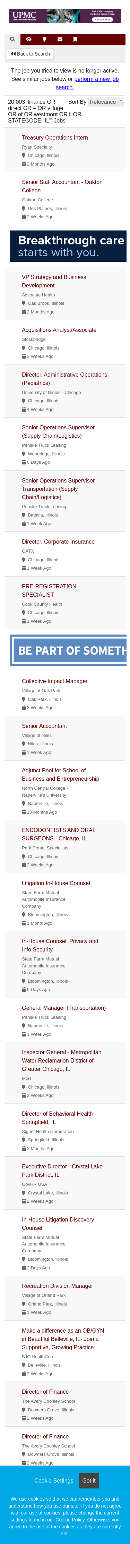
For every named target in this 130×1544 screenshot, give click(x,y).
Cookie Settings (53, 1481)
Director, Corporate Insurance (58, 542)
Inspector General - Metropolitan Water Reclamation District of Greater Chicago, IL (61, 1060)
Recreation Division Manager (57, 1286)
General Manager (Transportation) (64, 1008)
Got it (88, 1481)
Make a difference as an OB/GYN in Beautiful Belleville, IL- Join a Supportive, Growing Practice (63, 1339)
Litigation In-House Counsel (56, 883)
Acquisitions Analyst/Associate (59, 330)
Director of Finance (45, 1392)
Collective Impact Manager (54, 681)
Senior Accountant (44, 726)
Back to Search (30, 54)
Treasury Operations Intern (55, 138)
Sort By (77, 102)
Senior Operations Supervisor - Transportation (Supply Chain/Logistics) (60, 489)
